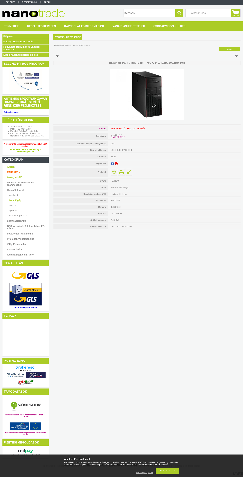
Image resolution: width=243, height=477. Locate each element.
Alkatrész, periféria (18, 215)
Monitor (12, 205)
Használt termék (16, 190)
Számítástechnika (16, 221)
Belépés (10, 2)
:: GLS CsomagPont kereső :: (25, 308)
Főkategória (59, 45)
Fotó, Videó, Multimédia (20, 233)
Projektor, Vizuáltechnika (20, 239)
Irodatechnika (14, 249)
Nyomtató (13, 210)
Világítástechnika (16, 244)
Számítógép (15, 200)
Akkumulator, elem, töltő (20, 254)
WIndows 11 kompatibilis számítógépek (20, 183)
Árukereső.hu (25, 370)
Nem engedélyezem (144, 472)
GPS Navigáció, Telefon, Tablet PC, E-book (26, 227)
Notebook (13, 195)
